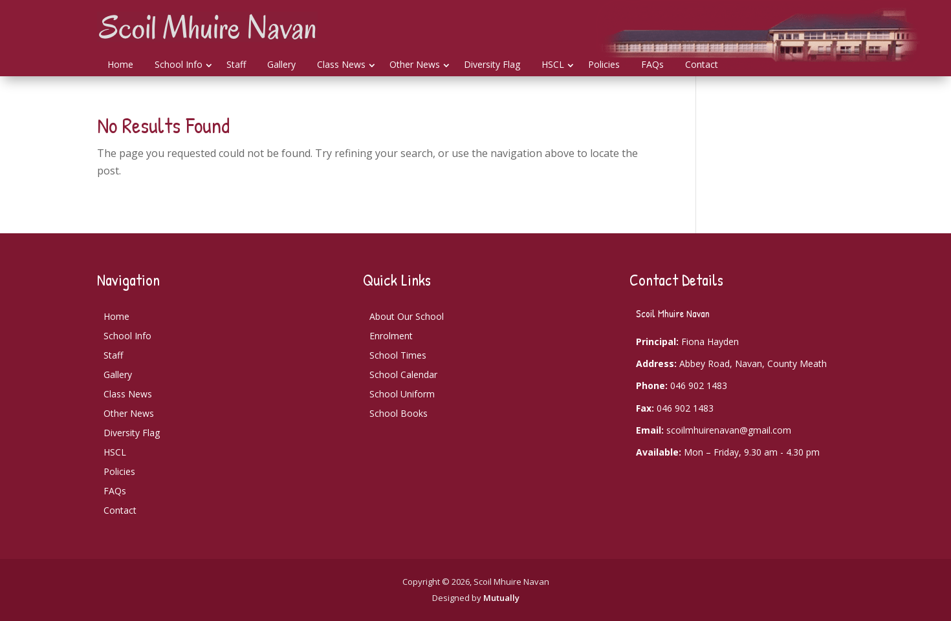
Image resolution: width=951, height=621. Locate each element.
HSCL (552, 64)
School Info (178, 64)
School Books (398, 413)
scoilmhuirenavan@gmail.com (728, 430)
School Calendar (403, 374)
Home (120, 64)
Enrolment (391, 336)
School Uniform (402, 394)
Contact (701, 64)
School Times (397, 355)
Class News (341, 64)
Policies (604, 64)
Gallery (281, 64)
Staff (236, 64)
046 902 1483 (698, 385)
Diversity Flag (492, 64)
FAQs (652, 64)
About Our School (406, 316)
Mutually (501, 598)
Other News (414, 64)
